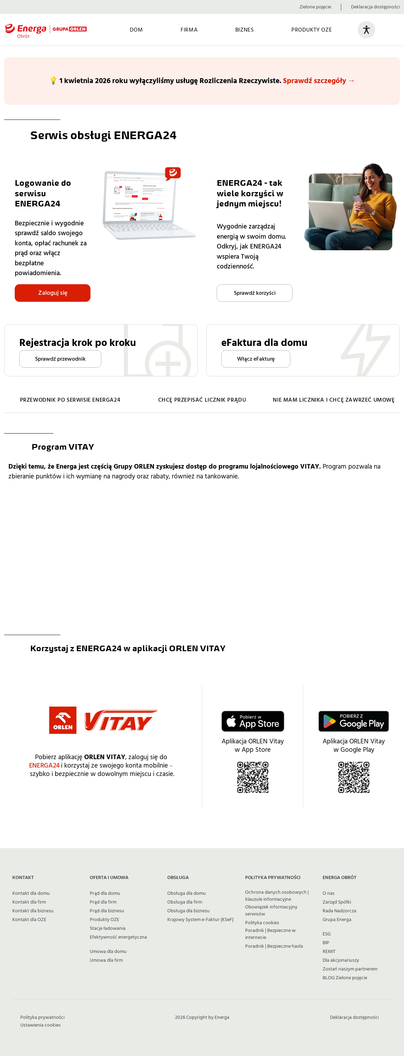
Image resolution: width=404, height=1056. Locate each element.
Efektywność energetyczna (118, 937)
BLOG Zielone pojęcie (345, 977)
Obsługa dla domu (186, 893)
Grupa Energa (337, 919)
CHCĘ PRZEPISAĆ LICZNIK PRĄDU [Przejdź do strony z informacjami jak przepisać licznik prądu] (202, 400)
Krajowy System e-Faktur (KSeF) (200, 919)
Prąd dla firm (103, 902)
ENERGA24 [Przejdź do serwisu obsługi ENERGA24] (44, 765)
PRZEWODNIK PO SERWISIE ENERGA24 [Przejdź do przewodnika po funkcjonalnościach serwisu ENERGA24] (70, 400)
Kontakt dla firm (29, 902)
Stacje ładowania (108, 928)
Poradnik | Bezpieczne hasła (274, 946)
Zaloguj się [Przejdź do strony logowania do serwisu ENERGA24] (52, 292)
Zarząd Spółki (337, 902)
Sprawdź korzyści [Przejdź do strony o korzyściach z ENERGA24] (255, 293)
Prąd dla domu (105, 893)
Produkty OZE (104, 919)
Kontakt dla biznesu (33, 910)
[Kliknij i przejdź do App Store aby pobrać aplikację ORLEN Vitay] (252, 721)
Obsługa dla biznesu (188, 910)
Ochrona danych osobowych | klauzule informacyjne (277, 896)
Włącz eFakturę (256, 359)
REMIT (329, 951)
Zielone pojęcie (315, 7)
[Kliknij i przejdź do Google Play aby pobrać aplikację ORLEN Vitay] (353, 721)
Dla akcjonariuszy (341, 960)
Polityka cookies (262, 922)
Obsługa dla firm (184, 902)
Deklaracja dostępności (375, 7)
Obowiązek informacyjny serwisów (271, 911)
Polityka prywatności (42, 1017)
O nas (329, 893)
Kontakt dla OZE (29, 919)
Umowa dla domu (108, 951)
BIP (326, 942)
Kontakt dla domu (31, 893)
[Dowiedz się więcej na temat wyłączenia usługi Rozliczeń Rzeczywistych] (202, 81)
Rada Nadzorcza (339, 910)
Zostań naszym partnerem (350, 969)
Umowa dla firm (106, 960)
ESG (327, 934)
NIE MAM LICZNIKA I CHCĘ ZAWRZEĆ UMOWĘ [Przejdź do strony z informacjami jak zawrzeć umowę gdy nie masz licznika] (334, 400)
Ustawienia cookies (40, 1025)
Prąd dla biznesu (107, 910)
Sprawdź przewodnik (60, 359)
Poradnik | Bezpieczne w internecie (270, 934)
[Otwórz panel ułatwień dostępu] (366, 30)
